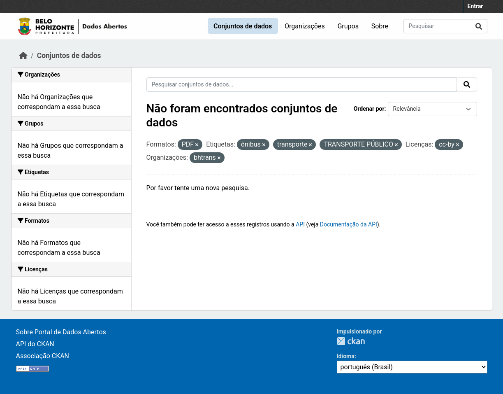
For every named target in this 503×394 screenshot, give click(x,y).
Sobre (379, 26)
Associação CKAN (43, 356)
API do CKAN (35, 344)
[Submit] (478, 26)
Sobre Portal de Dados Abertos (61, 332)
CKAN (351, 341)
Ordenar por (369, 108)
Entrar (475, 6)
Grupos (348, 26)
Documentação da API (348, 224)
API (300, 224)
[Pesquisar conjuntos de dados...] (445, 26)
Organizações (305, 26)
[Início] (23, 55)
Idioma (346, 356)
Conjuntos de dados (242, 26)
